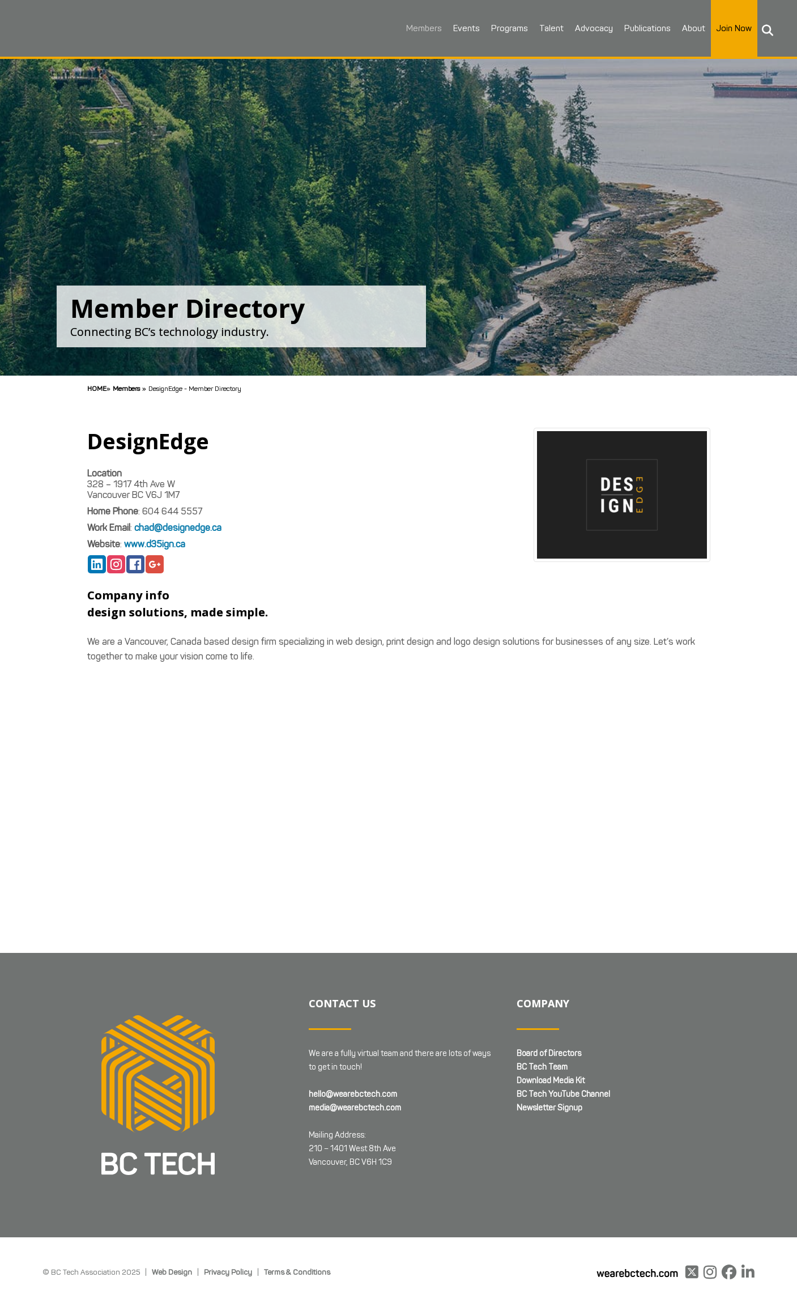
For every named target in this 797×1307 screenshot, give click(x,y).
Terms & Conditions (297, 1271)
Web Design (172, 1271)
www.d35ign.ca (154, 544)
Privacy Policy (228, 1271)
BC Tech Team (542, 1067)
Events (464, 28)
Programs (507, 28)
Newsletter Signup (549, 1108)
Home (96, 388)
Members (422, 28)
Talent (550, 28)
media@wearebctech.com (355, 1108)
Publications (646, 28)
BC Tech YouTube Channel (563, 1094)
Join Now (732, 28)
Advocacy (592, 28)
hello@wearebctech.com (353, 1094)
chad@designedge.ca (177, 527)
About (692, 28)
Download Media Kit (551, 1080)
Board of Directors (549, 1053)
